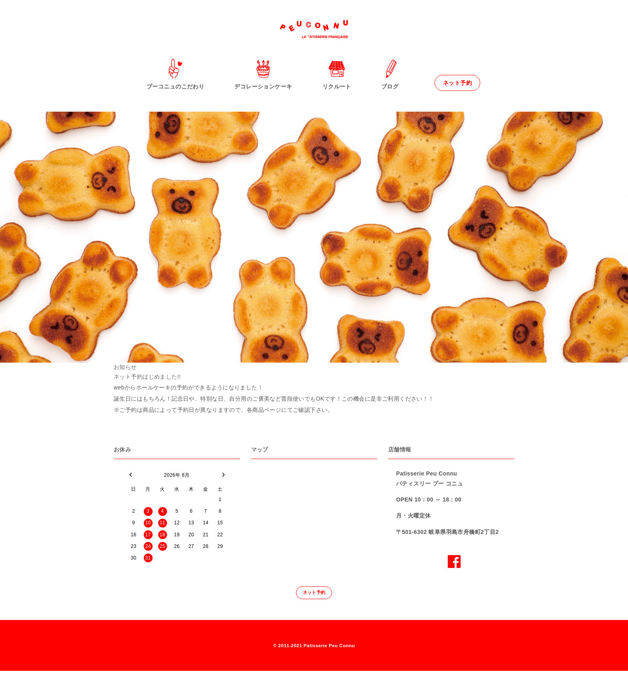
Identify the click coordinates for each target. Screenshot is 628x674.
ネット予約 (457, 83)
